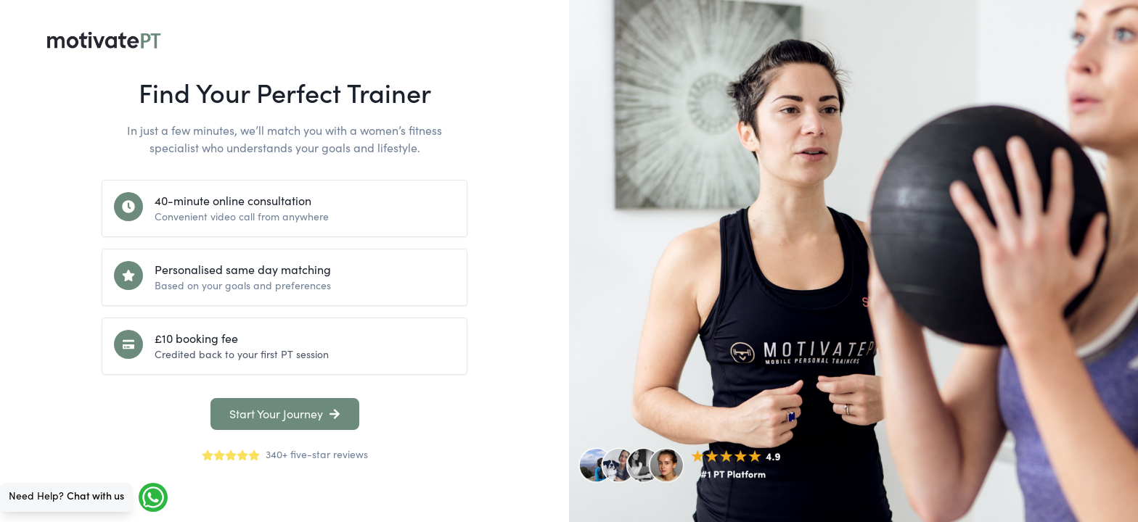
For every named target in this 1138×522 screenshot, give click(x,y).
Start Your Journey (284, 414)
